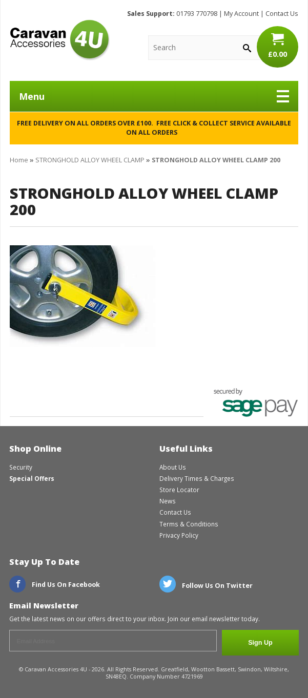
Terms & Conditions (188, 524)
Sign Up (260, 642)
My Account (241, 13)
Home (19, 160)
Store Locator (179, 489)
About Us (172, 467)
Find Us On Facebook (54, 584)
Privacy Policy (178, 535)
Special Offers (31, 478)
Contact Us (281, 13)
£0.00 (277, 45)
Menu (154, 96)
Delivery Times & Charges (196, 478)
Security (20, 467)
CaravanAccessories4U (60, 39)
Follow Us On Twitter (206, 585)
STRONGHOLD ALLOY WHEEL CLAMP (90, 160)
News (167, 501)
